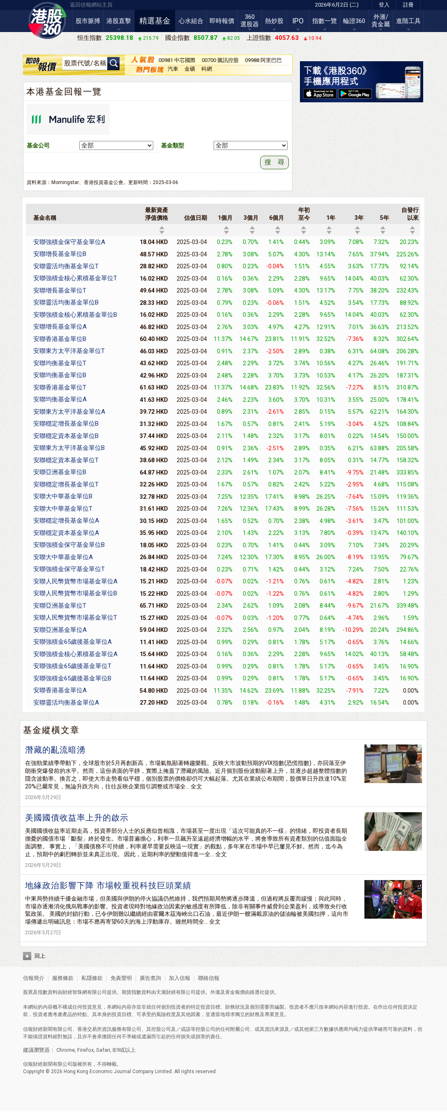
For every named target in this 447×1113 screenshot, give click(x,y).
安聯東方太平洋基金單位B (69, 448)
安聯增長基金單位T (59, 290)
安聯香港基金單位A (60, 690)
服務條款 (63, 978)
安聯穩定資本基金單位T (66, 460)
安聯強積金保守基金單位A (69, 242)
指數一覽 (324, 21)
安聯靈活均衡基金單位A (66, 702)
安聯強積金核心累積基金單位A (75, 654)
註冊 (408, 5)
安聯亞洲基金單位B (59, 472)
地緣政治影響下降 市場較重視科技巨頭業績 (108, 885)
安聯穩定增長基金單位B (66, 423)
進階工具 (408, 21)
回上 (40, 956)
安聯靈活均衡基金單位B (66, 302)
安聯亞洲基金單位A (60, 630)
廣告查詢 (150, 978)
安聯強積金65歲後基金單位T (72, 666)
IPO (298, 21)
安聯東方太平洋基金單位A (69, 411)
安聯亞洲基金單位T (59, 605)
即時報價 (222, 21)
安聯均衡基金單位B (59, 375)
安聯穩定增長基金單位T (66, 484)
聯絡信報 (208, 978)
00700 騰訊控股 (220, 60)
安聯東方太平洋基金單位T (69, 351)
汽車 (173, 69)
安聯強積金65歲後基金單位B (72, 678)
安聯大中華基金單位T (62, 508)
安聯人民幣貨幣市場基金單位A (75, 581)
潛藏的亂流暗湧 (55, 750)
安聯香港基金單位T (59, 387)
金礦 (189, 69)
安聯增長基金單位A (60, 326)
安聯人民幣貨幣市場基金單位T (75, 617)
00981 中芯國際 (177, 60)
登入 (384, 5)
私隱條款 (92, 978)
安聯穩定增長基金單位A (66, 520)
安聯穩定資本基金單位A (66, 533)
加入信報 (180, 978)
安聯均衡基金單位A (60, 399)
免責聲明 (121, 978)
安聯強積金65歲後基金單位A (72, 641)
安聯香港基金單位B (59, 339)
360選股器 (249, 20)
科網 (206, 69)
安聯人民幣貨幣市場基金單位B (75, 593)
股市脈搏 (88, 21)
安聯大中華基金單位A (63, 557)
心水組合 (191, 21)
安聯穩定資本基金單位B (66, 436)
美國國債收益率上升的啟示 (77, 818)
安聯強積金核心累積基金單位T (75, 278)
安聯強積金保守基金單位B (69, 544)
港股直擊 (118, 21)
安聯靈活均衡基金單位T (66, 266)
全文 (196, 786)
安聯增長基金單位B (59, 254)
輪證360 (354, 21)
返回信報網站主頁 (91, 5)
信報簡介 (33, 978)
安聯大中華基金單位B (62, 496)
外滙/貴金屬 (380, 20)
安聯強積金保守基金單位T (69, 569)
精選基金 (155, 20)
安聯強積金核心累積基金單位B (75, 314)
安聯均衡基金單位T (59, 363)
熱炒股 (274, 21)
